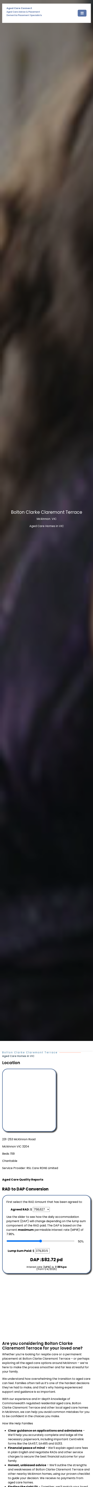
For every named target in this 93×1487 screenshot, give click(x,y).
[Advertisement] (46, 1307)
